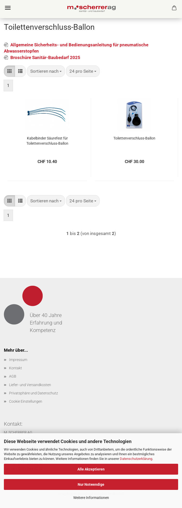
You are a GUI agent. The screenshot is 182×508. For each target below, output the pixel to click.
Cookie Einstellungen (25, 401)
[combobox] (46, 71)
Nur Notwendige (91, 484)
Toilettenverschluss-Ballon (134, 138)
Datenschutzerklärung (136, 459)
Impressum (18, 360)
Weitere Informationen (91, 498)
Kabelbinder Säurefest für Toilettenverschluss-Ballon (47, 140)
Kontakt (15, 368)
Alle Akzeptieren (91, 469)
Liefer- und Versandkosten (30, 385)
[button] (9, 71)
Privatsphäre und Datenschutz (33, 393)
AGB (12, 376)
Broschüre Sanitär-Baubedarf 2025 (45, 57)
